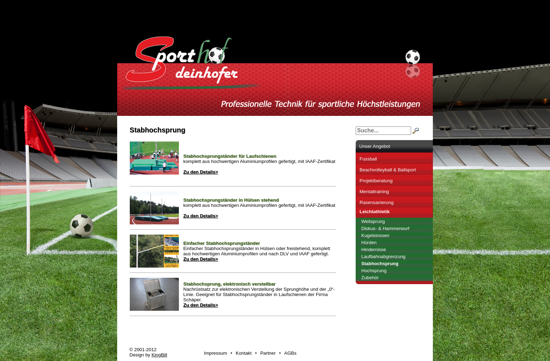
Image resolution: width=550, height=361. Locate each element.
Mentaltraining (374, 191)
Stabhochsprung (379, 263)
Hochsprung (374, 270)
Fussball (368, 159)
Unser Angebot (374, 146)
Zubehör (370, 277)
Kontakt (243, 353)
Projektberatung (376, 180)
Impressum (215, 353)
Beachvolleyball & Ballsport (388, 169)
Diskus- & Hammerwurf (385, 228)
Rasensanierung (377, 202)
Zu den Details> (200, 172)
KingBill (159, 354)
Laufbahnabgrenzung (383, 256)
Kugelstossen (375, 235)
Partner (268, 353)
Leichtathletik (375, 211)
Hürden (369, 242)
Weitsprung (373, 221)
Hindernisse (373, 249)
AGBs (290, 353)
